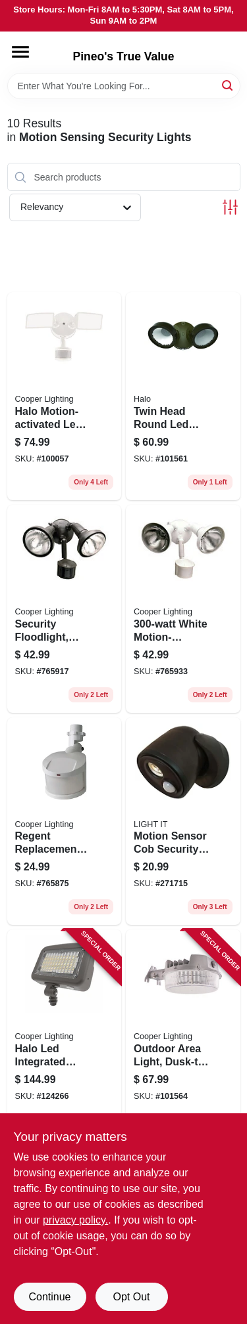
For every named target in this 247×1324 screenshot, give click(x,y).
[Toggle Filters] (230, 207)
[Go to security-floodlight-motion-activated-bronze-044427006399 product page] (64, 609)
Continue (49, 1296)
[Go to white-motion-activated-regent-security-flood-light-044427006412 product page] (183, 609)
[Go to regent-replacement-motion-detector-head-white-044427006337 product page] (64, 821)
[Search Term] (123, 86)
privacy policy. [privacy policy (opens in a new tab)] (75, 1220)
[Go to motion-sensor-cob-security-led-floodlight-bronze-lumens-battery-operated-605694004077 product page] (183, 821)
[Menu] (20, 51)
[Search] (228, 85)
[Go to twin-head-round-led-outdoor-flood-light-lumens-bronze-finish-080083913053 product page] (183, 396)
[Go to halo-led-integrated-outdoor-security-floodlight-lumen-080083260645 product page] (64, 1025)
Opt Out (131, 1296)
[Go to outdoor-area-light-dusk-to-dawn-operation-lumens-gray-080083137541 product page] (183, 1025)
